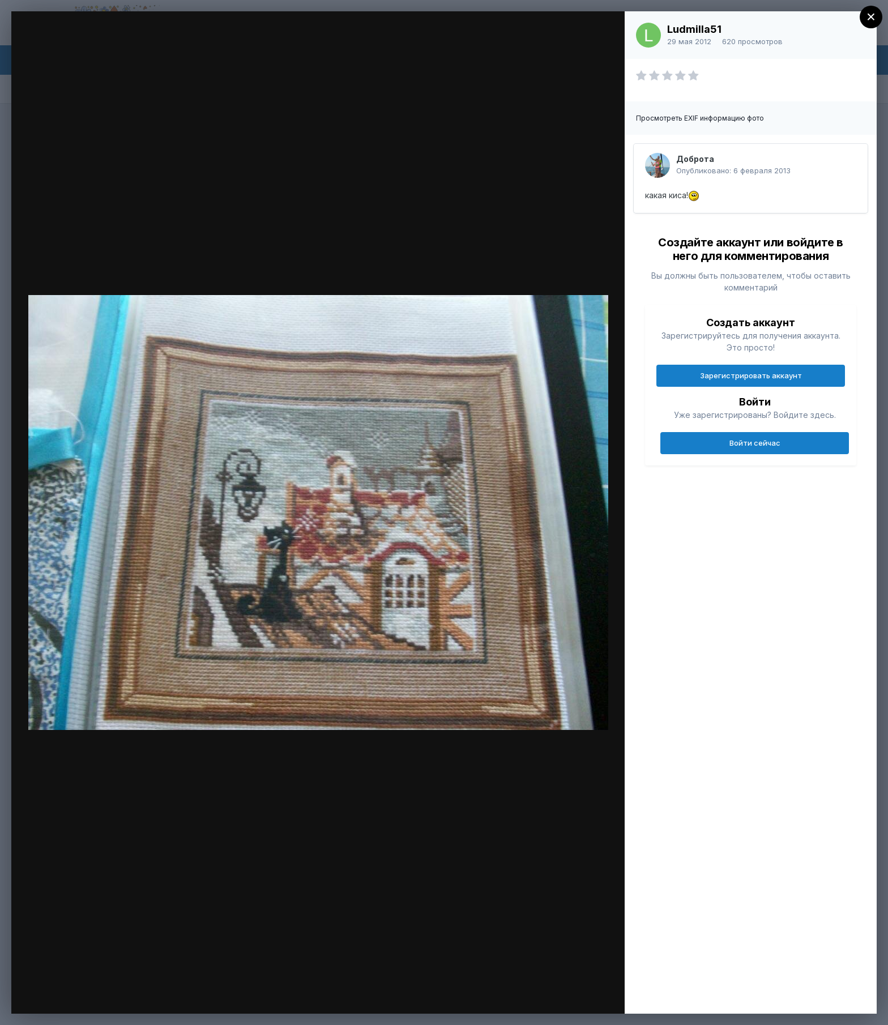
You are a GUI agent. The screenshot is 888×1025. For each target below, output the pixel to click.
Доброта (695, 159)
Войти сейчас (754, 442)
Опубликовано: (733, 170)
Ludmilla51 (694, 29)
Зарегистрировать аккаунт (751, 375)
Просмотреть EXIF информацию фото (700, 118)
